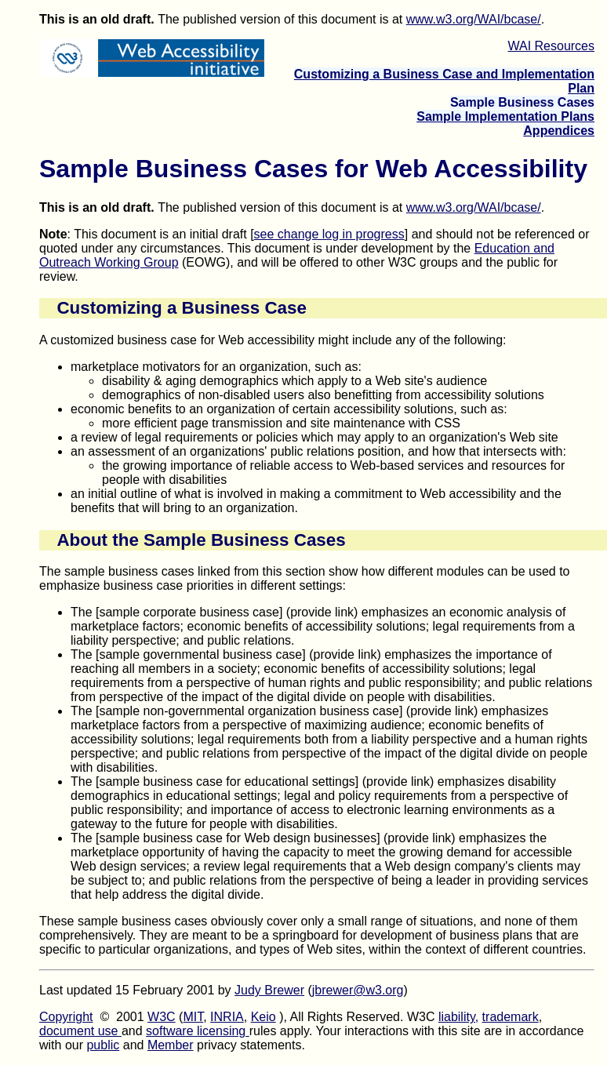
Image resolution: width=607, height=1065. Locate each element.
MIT (193, 1016)
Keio (263, 1016)
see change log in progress (329, 234)
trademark (510, 1016)
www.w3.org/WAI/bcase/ (473, 19)
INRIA (227, 1016)
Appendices (558, 130)
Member (170, 1045)
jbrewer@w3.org (358, 990)
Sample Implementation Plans (505, 116)
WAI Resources (550, 46)
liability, (458, 1016)
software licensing (197, 1031)
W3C (161, 1016)
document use (80, 1031)
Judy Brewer (269, 990)
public (102, 1045)
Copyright (66, 1016)
